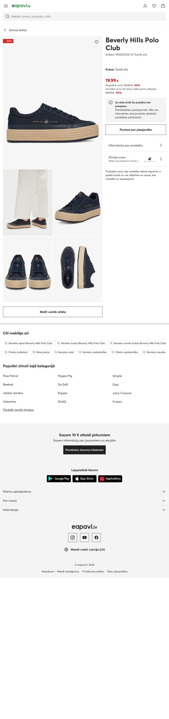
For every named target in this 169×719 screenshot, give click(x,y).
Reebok (8, 553)
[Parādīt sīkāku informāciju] (160, 145)
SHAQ (62, 571)
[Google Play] (59, 648)
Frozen (117, 571)
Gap (116, 553)
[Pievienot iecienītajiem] (96, 41)
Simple (117, 545)
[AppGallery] (110, 648)
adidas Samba (13, 562)
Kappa (62, 562)
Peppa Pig (65, 545)
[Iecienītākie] (154, 5)
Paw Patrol (10, 545)
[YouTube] (84, 706)
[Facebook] (96, 706)
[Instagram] (72, 706)
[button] (53, 102)
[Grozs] (163, 5)
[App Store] (84, 648)
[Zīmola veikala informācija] (160, 158)
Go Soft (63, 553)
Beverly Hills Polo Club (132, 44)
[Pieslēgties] (145, 5)
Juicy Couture (122, 562)
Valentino (9, 571)
